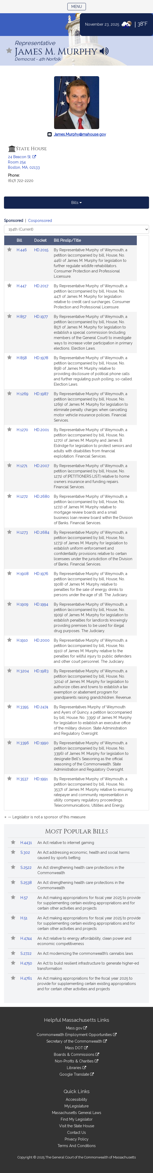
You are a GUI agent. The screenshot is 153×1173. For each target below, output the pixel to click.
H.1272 (23, 496)
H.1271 (22, 466)
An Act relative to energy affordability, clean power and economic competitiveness (84, 941)
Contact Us (76, 1132)
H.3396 (23, 743)
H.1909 (23, 604)
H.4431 (26, 843)
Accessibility (76, 1099)
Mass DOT (76, 1048)
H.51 (24, 918)
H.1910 (23, 640)
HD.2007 (41, 466)
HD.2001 (41, 430)
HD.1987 (41, 394)
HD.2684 (41, 532)
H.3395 (23, 707)
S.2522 (26, 867)
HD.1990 (41, 743)
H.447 (22, 286)
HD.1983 (41, 671)
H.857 (22, 316)
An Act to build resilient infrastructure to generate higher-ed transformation (88, 966)
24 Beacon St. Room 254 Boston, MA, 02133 (24, 162)
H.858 (22, 358)
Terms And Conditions (77, 1146)
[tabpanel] (76, 519)
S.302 (25, 852)
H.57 (24, 898)
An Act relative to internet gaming (65, 843)
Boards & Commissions (76, 1054)
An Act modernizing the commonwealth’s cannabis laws (85, 953)
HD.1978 (41, 358)
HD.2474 (41, 707)
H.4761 (26, 978)
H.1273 (23, 532)
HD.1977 (41, 316)
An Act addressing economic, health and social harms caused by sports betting (83, 855)
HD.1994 (41, 604)
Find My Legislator (77, 1119)
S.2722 (26, 953)
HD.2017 (41, 286)
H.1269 (23, 394)
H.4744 (26, 938)
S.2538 (26, 882)
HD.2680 (42, 496)
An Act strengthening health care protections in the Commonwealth (80, 870)
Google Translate (76, 1074)
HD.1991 (41, 779)
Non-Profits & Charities (76, 1061)
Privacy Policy (77, 1139)
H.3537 (23, 779)
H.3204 (23, 671)
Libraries (76, 1068)
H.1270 (23, 430)
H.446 (22, 250)
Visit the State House (76, 1126)
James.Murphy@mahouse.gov (80, 134)
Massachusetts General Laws (76, 1113)
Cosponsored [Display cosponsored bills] (40, 220)
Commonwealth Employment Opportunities (77, 1035)
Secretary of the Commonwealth (76, 1041)
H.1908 (23, 574)
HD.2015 (41, 250)
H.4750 (26, 963)
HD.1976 (41, 574)
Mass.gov (76, 1028)
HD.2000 (42, 640)
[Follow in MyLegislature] (9, 51)
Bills (76, 202)
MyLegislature (76, 1106)
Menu (78, 6)
